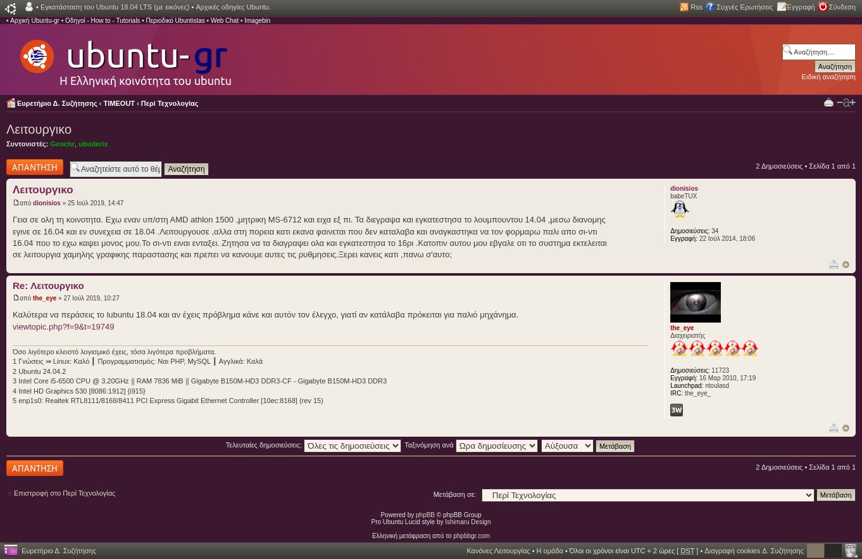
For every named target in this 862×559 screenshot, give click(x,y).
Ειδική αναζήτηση (829, 76)
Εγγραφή (801, 7)
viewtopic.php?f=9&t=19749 (63, 326)
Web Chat (225, 20)
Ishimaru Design (467, 521)
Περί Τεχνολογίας (170, 103)
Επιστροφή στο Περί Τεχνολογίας (64, 493)
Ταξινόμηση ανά (471, 445)
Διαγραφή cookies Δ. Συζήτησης (754, 551)
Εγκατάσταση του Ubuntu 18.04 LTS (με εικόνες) (115, 7)
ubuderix (93, 144)
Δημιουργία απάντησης (34, 167)
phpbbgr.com (471, 535)
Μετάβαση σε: (455, 494)
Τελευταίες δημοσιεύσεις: (314, 445)
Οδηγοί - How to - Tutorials (102, 20)
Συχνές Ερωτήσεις (744, 7)
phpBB (425, 514)
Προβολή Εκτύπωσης (829, 101)
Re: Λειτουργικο (48, 285)
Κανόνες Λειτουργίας (498, 551)
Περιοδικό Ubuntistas (175, 20)
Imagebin (257, 20)
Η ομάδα (550, 551)
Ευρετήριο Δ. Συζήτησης (57, 103)
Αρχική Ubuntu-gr (34, 20)
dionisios (47, 203)
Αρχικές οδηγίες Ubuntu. (233, 7)
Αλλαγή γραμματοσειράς (846, 102)
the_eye (44, 298)
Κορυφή (845, 264)
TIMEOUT (119, 103)
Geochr (62, 144)
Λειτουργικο (39, 129)
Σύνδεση (842, 7)
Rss (696, 7)
